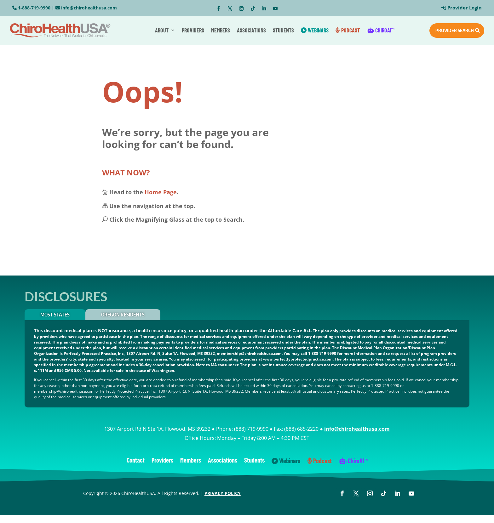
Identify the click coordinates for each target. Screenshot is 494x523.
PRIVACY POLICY (222, 493)
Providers (193, 30)
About (162, 30)
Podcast (348, 30)
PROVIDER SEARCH (454, 30)
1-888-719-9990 (34, 8)
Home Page (161, 192)
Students (283, 30)
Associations (251, 30)
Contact (136, 461)
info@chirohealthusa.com (89, 8)
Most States (55, 314)
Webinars (315, 30)
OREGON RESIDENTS (123, 314)
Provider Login (464, 7)
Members (220, 30)
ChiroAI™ (380, 30)
